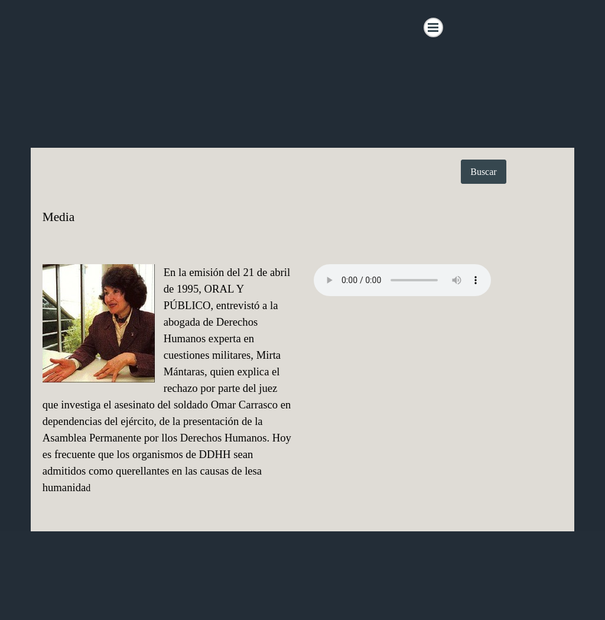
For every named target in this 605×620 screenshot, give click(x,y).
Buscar (483, 172)
